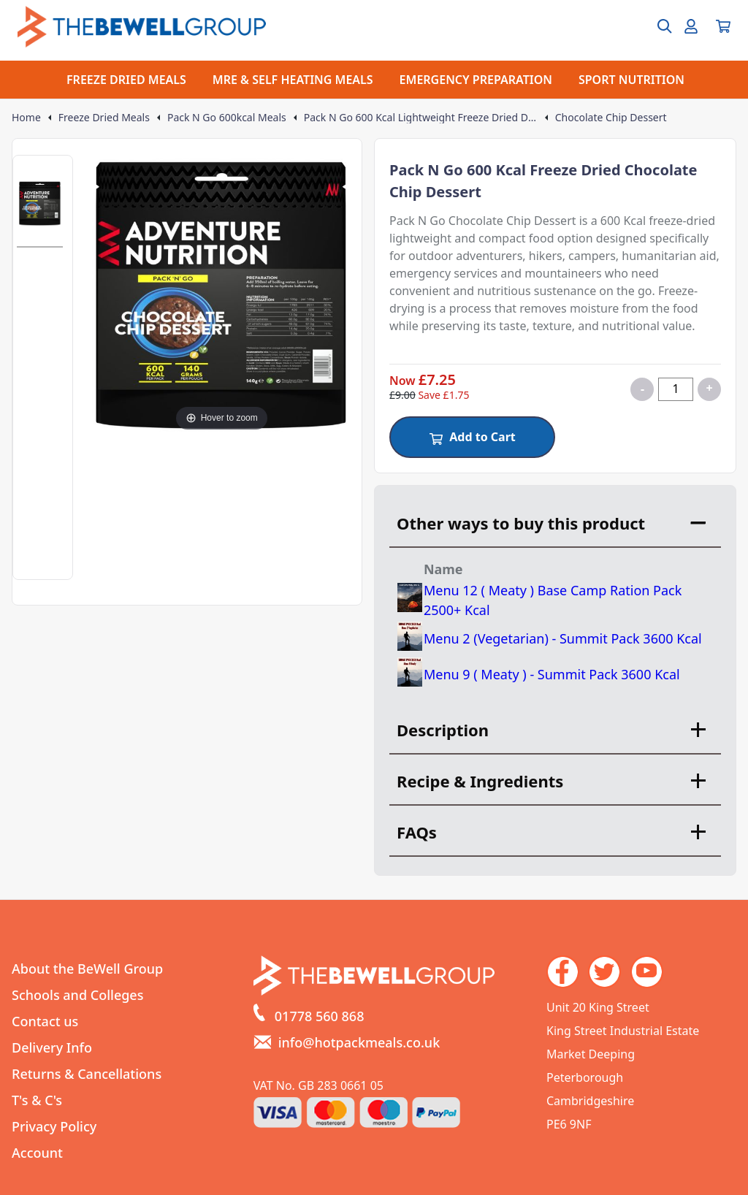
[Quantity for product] (675, 389)
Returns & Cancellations (86, 1074)
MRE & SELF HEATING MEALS (293, 80)
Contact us (45, 1021)
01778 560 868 (320, 1016)
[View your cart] (723, 26)
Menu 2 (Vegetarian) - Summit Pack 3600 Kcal (563, 638)
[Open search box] (656, 26)
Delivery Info (52, 1047)
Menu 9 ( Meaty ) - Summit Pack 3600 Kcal (552, 674)
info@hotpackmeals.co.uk (359, 1042)
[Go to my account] (691, 26)
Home (26, 117)
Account (37, 1152)
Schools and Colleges (77, 995)
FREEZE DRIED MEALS (126, 80)
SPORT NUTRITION (631, 80)
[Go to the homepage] (142, 26)
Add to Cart (472, 437)
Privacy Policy (54, 1126)
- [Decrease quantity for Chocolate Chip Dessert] (642, 389)
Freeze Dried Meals (104, 117)
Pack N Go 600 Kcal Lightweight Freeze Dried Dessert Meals (421, 117)
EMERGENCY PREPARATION (476, 80)
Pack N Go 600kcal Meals (226, 117)
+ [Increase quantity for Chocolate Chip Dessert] (709, 388)
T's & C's (37, 1100)
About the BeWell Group (87, 968)
